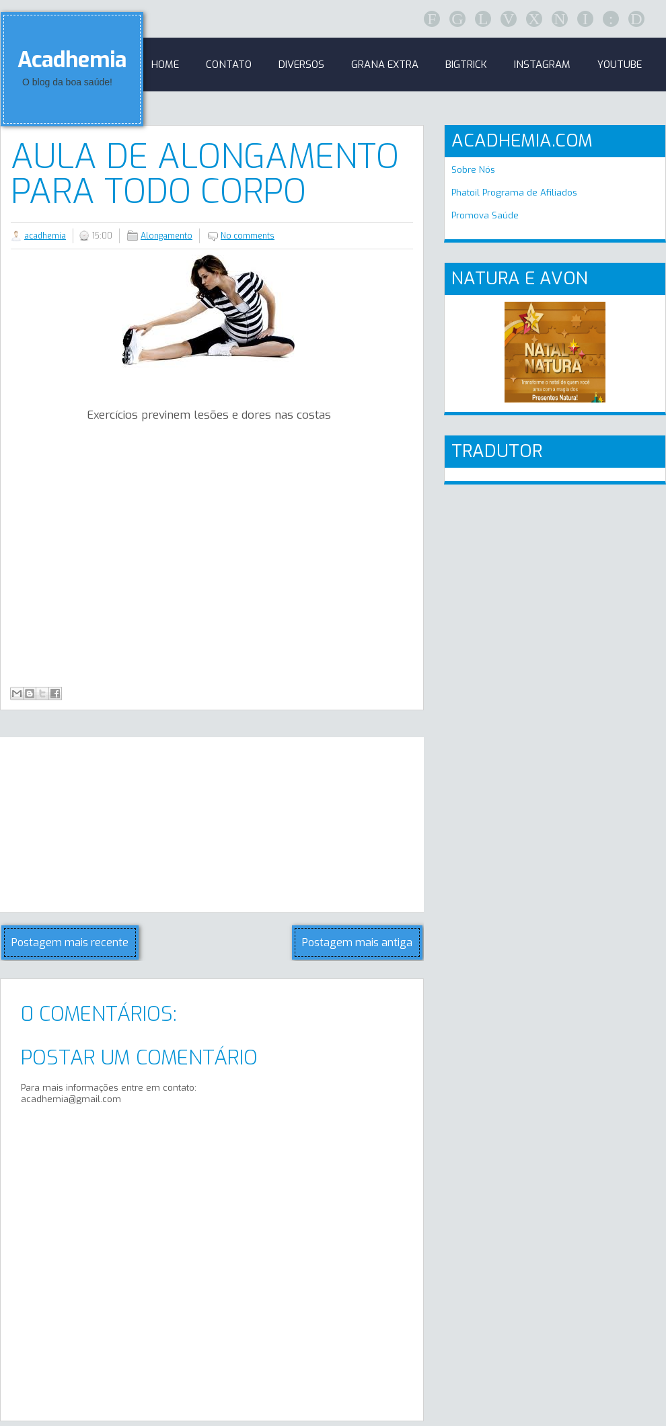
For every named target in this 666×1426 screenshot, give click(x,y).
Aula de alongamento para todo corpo (205, 174)
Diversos (301, 64)
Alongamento (166, 235)
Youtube (619, 64)
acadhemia (45, 235)
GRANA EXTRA (384, 64)
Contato (229, 64)
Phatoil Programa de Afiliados (514, 192)
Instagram (542, 64)
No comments (247, 235)
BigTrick (466, 64)
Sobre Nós (473, 169)
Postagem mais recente (69, 942)
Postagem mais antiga (357, 942)
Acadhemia (71, 60)
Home (165, 64)
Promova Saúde (485, 215)
